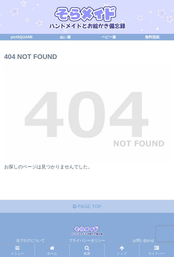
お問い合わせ (143, 240)
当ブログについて (32, 240)
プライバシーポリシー (87, 240)
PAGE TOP (87, 206)
